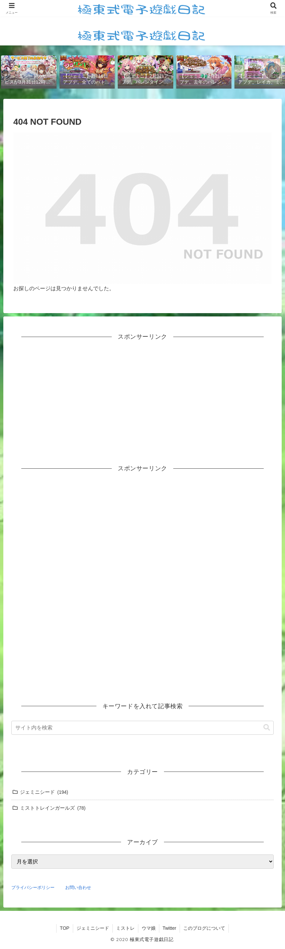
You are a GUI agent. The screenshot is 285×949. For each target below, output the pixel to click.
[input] (142, 728)
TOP (65, 928)
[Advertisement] (142, 395)
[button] (273, 71)
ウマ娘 (149, 928)
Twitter (169, 928)
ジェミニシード (92, 928)
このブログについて (204, 928)
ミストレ (125, 928)
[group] (28, 71)
